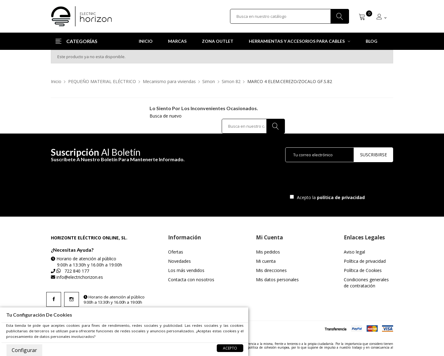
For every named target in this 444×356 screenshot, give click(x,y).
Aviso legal (354, 252)
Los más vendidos (186, 270)
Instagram (71, 299)
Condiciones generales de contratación (366, 283)
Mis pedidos (268, 252)
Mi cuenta (266, 261)
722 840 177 (76, 271)
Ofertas (175, 252)
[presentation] (337, 180)
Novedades (179, 261)
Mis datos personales (277, 279)
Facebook (53, 299)
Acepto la (330, 197)
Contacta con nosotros (191, 279)
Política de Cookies (363, 270)
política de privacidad (341, 197)
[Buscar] (289, 16)
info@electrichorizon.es (79, 277)
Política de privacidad (365, 261)
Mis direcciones (271, 270)
